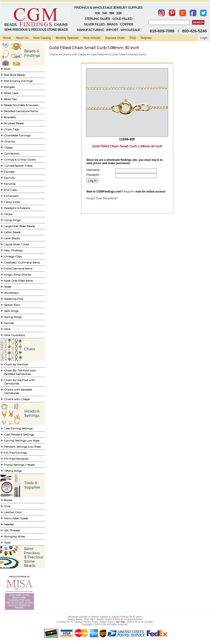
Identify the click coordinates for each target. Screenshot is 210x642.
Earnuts (9, 177)
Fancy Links (12, 202)
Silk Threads (12, 530)
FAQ (133, 38)
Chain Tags (11, 129)
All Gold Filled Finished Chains (127, 54)
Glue (7, 506)
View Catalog (42, 38)
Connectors (11, 153)
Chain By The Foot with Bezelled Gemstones (20, 372)
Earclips (9, 171)
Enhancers (11, 196)
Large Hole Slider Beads (19, 226)
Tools (7, 542)
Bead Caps (11, 93)
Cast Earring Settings (18, 428)
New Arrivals (92, 38)
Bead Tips (10, 99)
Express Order (115, 38)
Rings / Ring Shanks (17, 274)
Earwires (10, 184)
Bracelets (10, 117)
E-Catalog (76, 622)
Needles (9, 524)
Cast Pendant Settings (19, 434)
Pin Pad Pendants (16, 458)
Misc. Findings (13, 250)
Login (204, 38)
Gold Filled (97, 54)
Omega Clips (13, 256)
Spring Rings (12, 317)
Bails (7, 69)
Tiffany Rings (13, 471)
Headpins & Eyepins (17, 208)
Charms (9, 141)
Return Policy (107, 622)
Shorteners (11, 292)
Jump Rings (12, 220)
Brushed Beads (14, 123)
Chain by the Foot (16, 364)
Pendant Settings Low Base (22, 446)
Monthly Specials (67, 38)
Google (148, 622)
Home (7, 38)
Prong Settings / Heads (19, 464)
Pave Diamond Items (18, 268)
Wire (7, 329)
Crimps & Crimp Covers (20, 159)
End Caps (10, 190)
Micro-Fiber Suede (16, 518)
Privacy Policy (91, 622)
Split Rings (11, 311)
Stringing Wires (14, 536)
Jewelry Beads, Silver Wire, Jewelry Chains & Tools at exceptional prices (104, 619)
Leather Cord (12, 512)
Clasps (8, 147)
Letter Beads (12, 232)
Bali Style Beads (14, 75)
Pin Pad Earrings (15, 452)
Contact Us (63, 622)
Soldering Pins (13, 299)
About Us (22, 38)
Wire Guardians (14, 335)
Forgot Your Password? (102, 198)
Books (8, 500)
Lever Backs (12, 238)
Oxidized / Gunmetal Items (22, 262)
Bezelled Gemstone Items (21, 111)
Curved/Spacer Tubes (18, 165)
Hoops (8, 214)
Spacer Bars (12, 305)
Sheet (7, 286)
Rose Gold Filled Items (18, 280)
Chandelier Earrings (17, 135)
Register (146, 38)
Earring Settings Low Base (21, 440)
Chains (53, 54)
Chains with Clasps (17, 399)
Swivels (9, 323)
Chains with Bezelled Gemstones (18, 391)
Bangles (9, 87)
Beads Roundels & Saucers (21, 105)
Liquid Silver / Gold (16, 244)
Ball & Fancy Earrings (18, 81)
